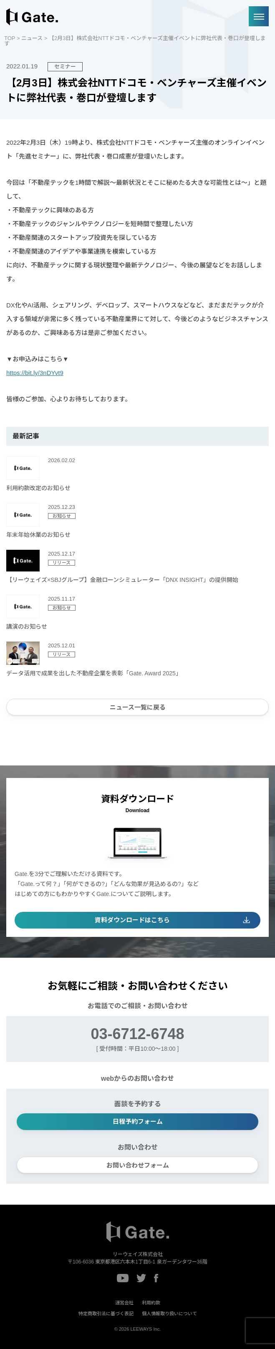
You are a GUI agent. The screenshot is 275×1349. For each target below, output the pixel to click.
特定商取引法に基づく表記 (106, 1313)
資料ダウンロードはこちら (132, 920)
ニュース (32, 38)
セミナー (65, 66)
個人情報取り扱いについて (169, 1313)
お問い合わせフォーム (137, 1165)
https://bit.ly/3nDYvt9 (34, 372)
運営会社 (124, 1302)
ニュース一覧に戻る (138, 707)
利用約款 (151, 1302)
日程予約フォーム (138, 1121)
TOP (9, 38)
